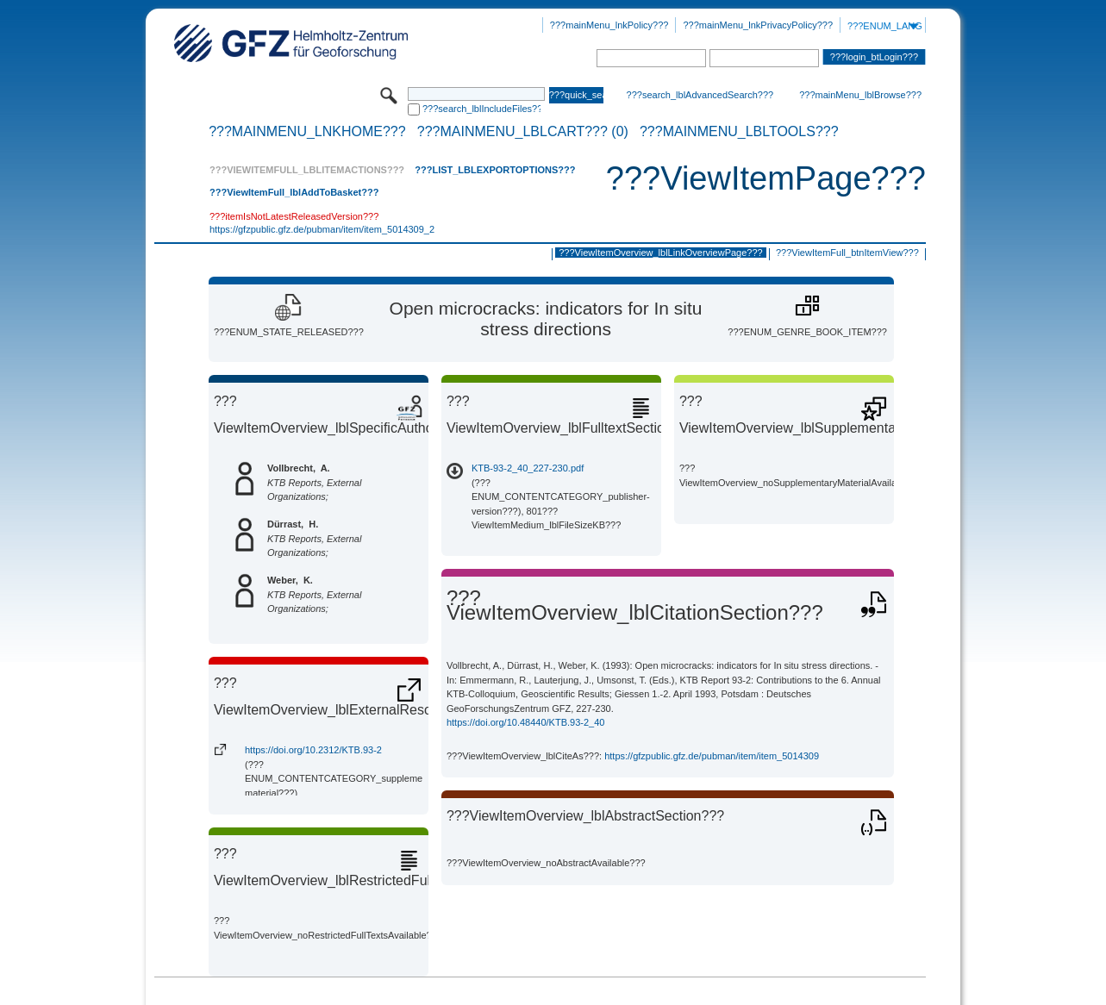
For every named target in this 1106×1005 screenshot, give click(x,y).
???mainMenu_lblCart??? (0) (522, 132)
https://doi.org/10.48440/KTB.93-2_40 (525, 722)
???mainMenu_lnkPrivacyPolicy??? (758, 25)
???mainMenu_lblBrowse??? (860, 95)
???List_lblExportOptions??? (495, 170)
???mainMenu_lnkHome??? (307, 132)
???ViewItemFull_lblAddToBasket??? (293, 192)
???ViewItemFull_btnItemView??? (847, 252)
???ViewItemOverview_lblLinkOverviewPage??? (660, 252)
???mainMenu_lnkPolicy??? (609, 25)
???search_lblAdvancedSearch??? (700, 95)
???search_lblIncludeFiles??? (481, 108)
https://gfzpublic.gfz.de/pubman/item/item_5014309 (711, 756)
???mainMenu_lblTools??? (739, 132)
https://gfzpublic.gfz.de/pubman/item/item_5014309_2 (321, 229)
